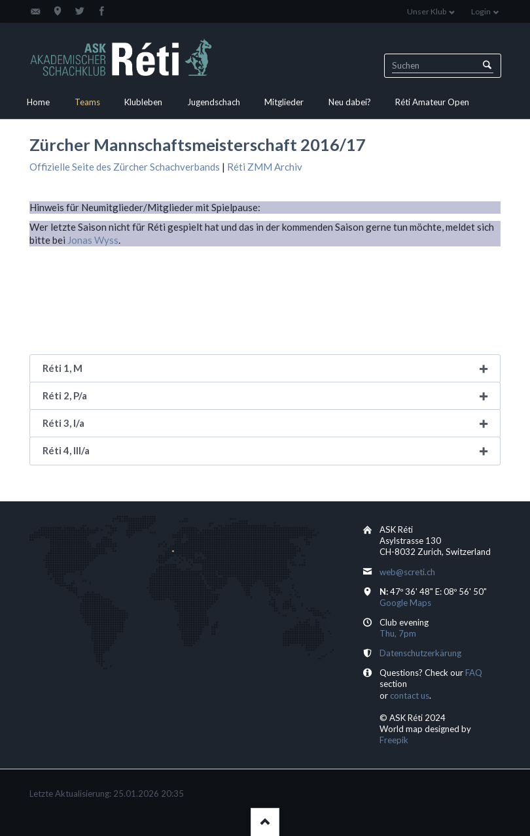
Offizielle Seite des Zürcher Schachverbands (124, 167)
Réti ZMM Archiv (264, 167)
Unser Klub (426, 11)
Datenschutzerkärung (420, 653)
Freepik (394, 740)
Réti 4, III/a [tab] (66, 450)
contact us (409, 695)
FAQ (473, 672)
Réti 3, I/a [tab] (63, 423)
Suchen (487, 65)
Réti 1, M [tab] (62, 368)
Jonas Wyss (92, 240)
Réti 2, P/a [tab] (65, 395)
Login (481, 11)
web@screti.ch (407, 572)
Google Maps (405, 602)
